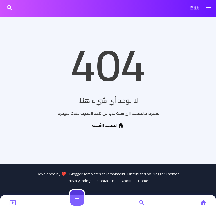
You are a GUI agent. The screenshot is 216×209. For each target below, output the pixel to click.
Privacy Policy (79, 181)
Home (143, 181)
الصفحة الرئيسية (108, 125)
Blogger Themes (165, 174)
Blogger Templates (85, 174)
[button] (9, 7)
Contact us (106, 181)
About (126, 181)
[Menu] (208, 8)
